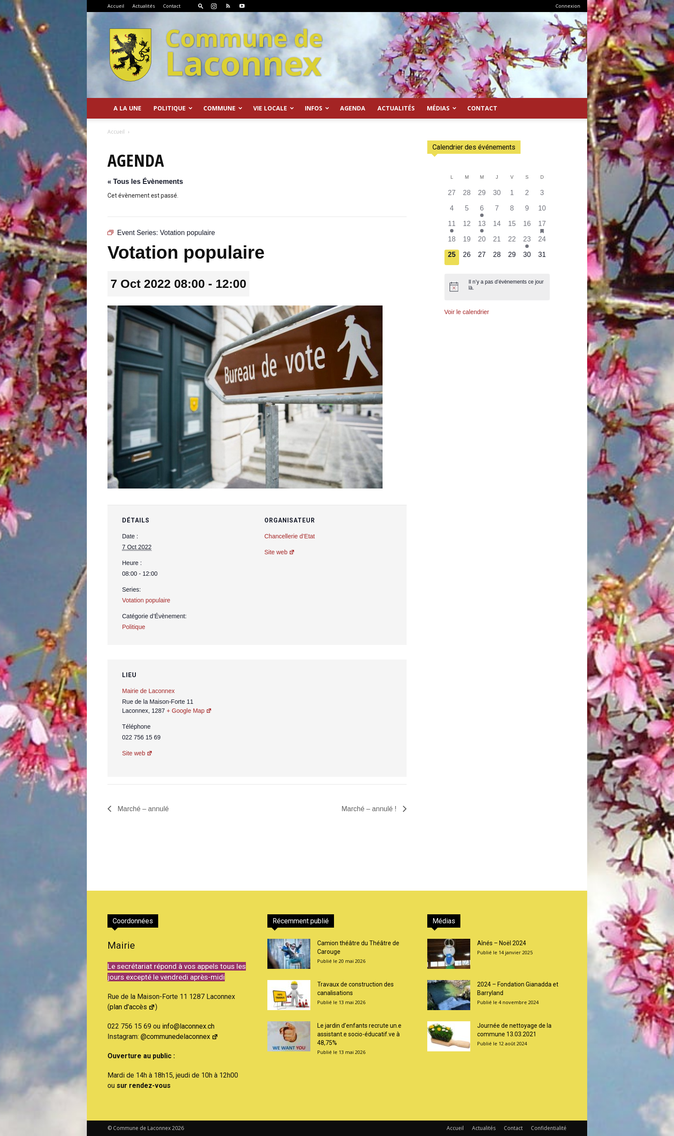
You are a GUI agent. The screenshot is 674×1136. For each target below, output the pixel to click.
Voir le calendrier (466, 311)
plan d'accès (132, 1007)
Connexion (567, 6)
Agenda (352, 108)
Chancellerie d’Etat (289, 536)
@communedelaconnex (179, 1036)
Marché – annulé (142, 808)
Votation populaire (146, 600)
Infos (317, 108)
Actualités (143, 6)
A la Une (127, 108)
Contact (172, 6)
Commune (222, 108)
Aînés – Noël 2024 (501, 943)
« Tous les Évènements (145, 181)
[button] (200, 6)
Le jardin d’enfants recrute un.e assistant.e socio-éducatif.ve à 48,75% (359, 1034)
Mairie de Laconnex (148, 690)
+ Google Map (189, 710)
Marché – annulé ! (369, 808)
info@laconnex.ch (188, 1026)
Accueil (115, 6)
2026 (178, 1128)
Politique (173, 108)
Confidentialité (549, 1128)
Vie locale (273, 108)
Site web (279, 552)
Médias (441, 108)
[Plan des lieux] (354, 718)
